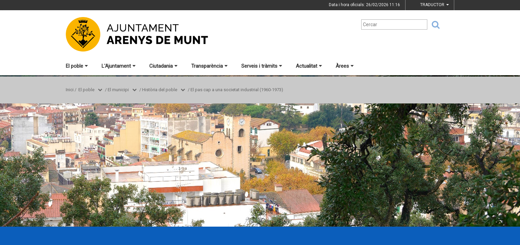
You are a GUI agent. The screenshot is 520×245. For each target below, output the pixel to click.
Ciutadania (163, 66)
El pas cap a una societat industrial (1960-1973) (236, 89)
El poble (77, 66)
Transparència (209, 66)
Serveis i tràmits (261, 66)
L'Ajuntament (119, 66)
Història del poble (159, 89)
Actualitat (309, 66)
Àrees (345, 66)
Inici (70, 89)
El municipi (118, 89)
